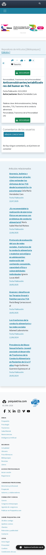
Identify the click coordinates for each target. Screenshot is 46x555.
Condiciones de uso (8, 552)
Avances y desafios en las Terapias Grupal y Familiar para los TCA (19, 295)
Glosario (4, 451)
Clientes (4, 527)
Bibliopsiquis (33, 49)
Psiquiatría (5, 421)
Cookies (4, 548)
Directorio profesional (9, 486)
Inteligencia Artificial (8, 438)
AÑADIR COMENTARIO (14, 134)
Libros (3, 464)
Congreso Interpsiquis (9, 504)
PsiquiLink (5, 489)
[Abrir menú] (4, 10)
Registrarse (5, 476)
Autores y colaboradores (10, 492)
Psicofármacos (7, 454)
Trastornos (5, 428)
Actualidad (5, 448)
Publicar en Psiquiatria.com (11, 510)
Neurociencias (6, 434)
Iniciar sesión (6, 472)
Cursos (4, 500)
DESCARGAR (22, 73)
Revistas (4, 461)
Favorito (16, 64)
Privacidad (5, 545)
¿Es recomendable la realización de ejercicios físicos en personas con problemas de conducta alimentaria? (20, 215)
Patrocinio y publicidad (9, 530)
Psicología (5, 424)
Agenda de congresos (9, 507)
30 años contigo (7, 520)
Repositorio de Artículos (13, 49)
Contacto (4, 534)
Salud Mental (6, 431)
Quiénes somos (7, 524)
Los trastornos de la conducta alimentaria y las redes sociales (20, 323)
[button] (14, 60)
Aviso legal (5, 542)
